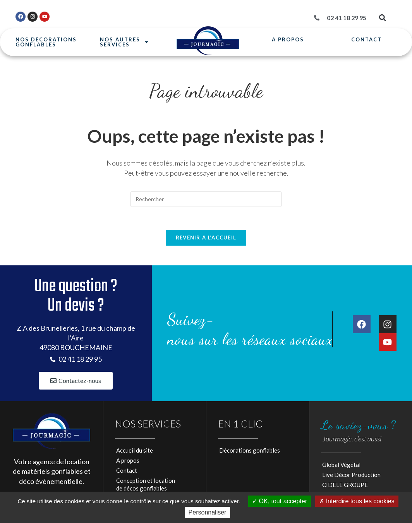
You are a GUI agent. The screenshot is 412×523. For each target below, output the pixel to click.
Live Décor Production (351, 475)
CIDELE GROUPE (345, 485)
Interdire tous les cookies (356, 501)
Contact (366, 39)
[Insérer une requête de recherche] (206, 199)
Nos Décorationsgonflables (46, 42)
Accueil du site (134, 451)
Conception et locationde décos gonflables (145, 485)
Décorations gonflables (249, 451)
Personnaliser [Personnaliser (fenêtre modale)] (208, 512)
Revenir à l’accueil (206, 238)
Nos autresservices (124, 42)
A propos (288, 39)
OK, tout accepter (279, 501)
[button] (382, 18)
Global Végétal (341, 465)
